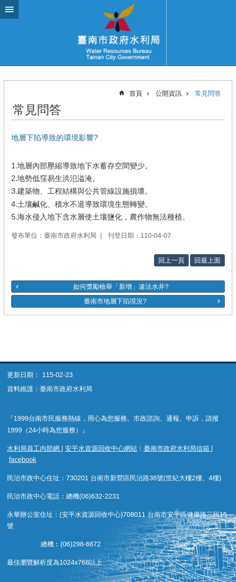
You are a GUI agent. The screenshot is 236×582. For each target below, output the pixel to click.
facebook (22, 459)
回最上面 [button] (207, 260)
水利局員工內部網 (34, 448)
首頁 (135, 93)
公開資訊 (168, 93)
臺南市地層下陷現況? (115, 301)
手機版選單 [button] (9, 9)
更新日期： (23, 374)
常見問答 (208, 93)
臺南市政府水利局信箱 (177, 448)
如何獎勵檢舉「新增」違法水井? (121, 286)
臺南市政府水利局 (118, 33)
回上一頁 (171, 260)
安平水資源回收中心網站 (101, 448)
